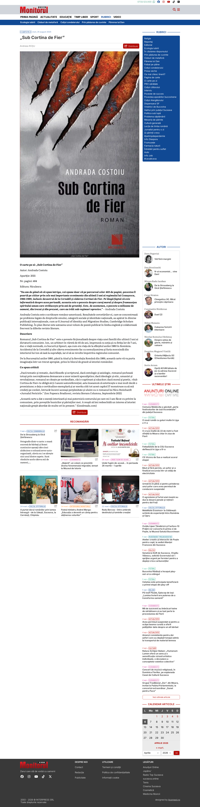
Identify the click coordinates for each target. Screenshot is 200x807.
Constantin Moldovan (155, 308)
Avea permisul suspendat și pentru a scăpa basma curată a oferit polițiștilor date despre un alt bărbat (160, 625)
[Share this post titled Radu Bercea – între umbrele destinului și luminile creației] (136, 506)
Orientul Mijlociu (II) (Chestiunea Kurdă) (164, 356)
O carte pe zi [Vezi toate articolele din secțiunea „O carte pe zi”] (150, 81)
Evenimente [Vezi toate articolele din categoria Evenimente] (75, 460)
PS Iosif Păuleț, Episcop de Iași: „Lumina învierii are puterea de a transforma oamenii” (158, 595)
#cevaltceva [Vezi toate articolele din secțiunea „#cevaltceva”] (150, 158)
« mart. (160, 747)
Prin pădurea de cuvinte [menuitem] (94, 22)
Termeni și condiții (111, 767)
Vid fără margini (162, 259)
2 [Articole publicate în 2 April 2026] (162, 716)
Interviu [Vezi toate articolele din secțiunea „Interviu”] (148, 90)
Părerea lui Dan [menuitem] (116, 22)
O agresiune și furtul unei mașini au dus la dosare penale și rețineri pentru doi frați (160, 500)
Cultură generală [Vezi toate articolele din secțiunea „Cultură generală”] (152, 123)
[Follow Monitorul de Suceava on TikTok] (43, 776)
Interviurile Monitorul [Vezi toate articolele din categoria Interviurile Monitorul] (80, 506)
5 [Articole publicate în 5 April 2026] (177, 716)
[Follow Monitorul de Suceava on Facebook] (22, 776)
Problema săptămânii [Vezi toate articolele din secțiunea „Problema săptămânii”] (154, 116)
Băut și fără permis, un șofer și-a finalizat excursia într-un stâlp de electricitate (159, 471)
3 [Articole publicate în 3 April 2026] (167, 716)
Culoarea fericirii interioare (163, 328)
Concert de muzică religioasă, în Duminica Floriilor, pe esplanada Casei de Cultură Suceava (158, 672)
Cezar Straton (151, 295)
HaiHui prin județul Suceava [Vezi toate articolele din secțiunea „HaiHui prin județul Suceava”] (158, 110)
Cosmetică (148, 790)
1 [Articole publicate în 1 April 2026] (156, 716)
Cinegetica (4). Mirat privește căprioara (165, 300)
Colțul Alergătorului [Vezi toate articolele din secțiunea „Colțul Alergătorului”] (153, 100)
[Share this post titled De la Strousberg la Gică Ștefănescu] (55, 431)
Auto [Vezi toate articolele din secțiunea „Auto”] (146, 152)
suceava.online (151, 778)
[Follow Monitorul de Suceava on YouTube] (36, 776)
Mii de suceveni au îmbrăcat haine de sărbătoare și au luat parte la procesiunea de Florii (159, 611)
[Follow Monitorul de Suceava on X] (50, 776)
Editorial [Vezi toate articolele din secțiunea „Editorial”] (148, 45)
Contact (79, 767)
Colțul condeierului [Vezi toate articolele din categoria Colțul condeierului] (35, 431)
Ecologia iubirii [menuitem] (27, 22)
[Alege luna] (152, 753)
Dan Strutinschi (152, 267)
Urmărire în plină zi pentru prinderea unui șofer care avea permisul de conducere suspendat (160, 486)
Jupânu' (147, 771)
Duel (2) (158, 314)
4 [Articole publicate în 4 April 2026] (172, 716)
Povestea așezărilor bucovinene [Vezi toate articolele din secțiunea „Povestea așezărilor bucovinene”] (160, 97)
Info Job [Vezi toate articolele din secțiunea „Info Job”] (148, 155)
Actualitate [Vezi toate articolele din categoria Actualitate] (154, 428)
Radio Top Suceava (153, 774)
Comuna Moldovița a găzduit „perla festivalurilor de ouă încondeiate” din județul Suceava (160, 410)
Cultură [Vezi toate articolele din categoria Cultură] (152, 648)
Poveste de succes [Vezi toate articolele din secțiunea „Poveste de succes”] (154, 93)
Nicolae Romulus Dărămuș (158, 336)
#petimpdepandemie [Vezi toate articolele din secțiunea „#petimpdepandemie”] (154, 136)
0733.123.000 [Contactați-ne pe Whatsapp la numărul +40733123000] (146, 2)
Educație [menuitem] (66, 16)
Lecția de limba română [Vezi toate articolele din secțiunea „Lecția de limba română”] (156, 126)
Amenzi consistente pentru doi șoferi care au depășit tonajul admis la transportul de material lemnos (160, 638)
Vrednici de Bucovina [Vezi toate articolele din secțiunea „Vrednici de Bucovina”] (155, 106)
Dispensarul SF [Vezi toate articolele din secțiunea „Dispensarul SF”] (151, 103)
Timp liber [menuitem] (81, 16)
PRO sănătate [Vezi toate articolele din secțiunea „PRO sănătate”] (151, 84)
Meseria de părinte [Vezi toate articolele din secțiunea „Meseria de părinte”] (153, 119)
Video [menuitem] (117, 16)
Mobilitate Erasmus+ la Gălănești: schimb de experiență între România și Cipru (160, 513)
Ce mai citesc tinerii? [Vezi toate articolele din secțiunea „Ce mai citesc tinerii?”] (154, 74)
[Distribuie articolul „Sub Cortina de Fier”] (131, 46)
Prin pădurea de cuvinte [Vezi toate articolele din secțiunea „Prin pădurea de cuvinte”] (156, 55)
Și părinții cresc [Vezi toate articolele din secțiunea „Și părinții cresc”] (152, 132)
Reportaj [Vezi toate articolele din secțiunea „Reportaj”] (148, 42)
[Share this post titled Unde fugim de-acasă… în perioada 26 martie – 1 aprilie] (136, 460)
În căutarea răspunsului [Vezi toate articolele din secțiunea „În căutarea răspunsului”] (156, 51)
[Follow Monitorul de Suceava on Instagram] (29, 776)
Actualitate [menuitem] (48, 16)
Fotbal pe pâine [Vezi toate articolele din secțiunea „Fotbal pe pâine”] (152, 64)
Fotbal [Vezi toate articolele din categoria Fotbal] (152, 417)
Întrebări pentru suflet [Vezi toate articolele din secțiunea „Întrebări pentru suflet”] (155, 149)
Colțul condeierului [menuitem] (69, 22)
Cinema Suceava (152, 786)
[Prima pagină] (34, 9)
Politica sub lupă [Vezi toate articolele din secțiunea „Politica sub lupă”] (152, 113)
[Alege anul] (167, 753)
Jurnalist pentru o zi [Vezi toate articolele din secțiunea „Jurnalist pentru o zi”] (154, 129)
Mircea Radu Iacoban (155, 281)
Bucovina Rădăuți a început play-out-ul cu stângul (159, 572)
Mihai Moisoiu (152, 322)
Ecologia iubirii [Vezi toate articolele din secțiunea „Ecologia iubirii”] (151, 48)
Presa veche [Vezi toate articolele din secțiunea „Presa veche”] (150, 71)
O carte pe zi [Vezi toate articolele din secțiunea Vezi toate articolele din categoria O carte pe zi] (25, 32)
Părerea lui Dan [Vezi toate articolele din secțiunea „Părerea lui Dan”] (152, 61)
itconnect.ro (174, 799)
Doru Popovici (151, 253)
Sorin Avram (150, 365)
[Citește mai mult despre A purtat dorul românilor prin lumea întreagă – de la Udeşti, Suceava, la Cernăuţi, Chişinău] (39, 490)
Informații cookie (110, 777)
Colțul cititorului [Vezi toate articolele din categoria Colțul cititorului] (37, 506)
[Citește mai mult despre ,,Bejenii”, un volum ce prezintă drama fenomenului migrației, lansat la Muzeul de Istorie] (79, 443)
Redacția (79, 772)
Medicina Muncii (151, 794)
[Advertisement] (161, 203)
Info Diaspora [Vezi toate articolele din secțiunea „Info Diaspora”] (151, 139)
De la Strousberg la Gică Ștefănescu (164, 286)
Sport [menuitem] (94, 16)
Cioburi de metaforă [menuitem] (48, 22)
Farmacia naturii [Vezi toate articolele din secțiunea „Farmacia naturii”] (152, 145)
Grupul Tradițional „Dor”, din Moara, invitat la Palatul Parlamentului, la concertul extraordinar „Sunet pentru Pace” (160, 687)
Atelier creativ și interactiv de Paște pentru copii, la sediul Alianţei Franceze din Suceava (160, 542)
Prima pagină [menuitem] (29, 16)
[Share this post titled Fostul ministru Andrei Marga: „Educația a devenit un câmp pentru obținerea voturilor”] (95, 506)
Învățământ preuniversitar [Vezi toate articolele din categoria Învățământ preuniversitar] (160, 537)
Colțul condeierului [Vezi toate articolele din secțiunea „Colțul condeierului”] (153, 68)
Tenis (145, 782)
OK (176, 753)
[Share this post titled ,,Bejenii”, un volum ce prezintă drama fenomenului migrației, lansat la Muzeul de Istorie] (95, 460)
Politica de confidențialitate (116, 772)
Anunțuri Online (151, 767)
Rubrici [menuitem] (106, 16)
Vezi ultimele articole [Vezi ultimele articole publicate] (161, 697)
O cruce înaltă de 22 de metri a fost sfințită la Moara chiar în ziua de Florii (160, 434)
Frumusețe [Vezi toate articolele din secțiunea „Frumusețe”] (149, 142)
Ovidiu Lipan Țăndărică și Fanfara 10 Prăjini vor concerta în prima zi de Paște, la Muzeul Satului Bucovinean (160, 529)
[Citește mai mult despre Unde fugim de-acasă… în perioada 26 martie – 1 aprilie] (120, 443)
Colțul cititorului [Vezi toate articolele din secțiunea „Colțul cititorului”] (152, 87)
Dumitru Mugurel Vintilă (157, 351)
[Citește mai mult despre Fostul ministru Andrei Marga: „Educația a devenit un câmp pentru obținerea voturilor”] (79, 490)
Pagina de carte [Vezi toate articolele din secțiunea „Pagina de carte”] (152, 77)
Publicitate (80, 777)
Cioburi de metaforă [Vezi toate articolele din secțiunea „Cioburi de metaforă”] (154, 58)
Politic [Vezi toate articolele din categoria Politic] (152, 550)
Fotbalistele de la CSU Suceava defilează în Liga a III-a (158, 448)
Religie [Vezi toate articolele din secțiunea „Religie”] (147, 38)
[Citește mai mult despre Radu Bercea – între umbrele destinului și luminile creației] (120, 490)
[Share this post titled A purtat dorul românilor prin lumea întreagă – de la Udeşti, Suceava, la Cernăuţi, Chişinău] (55, 506)
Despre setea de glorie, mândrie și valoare (163, 343)
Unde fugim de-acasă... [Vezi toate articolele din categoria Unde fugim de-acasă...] (120, 460)
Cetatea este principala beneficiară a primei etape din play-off (160, 583)
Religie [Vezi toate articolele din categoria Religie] (152, 590)
